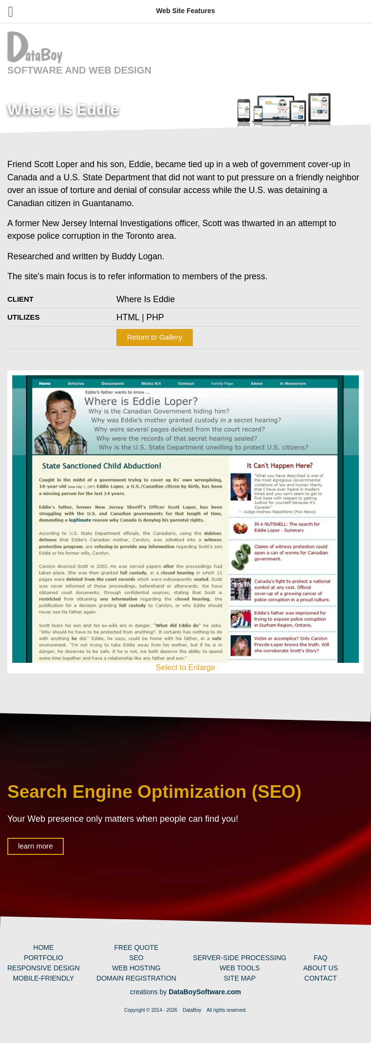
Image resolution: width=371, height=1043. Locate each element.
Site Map (240, 978)
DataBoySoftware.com (204, 992)
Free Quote (136, 947)
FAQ (320, 958)
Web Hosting (136, 968)
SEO (136, 958)
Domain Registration (136, 978)
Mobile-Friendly (43, 978)
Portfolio (43, 958)
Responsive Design (43, 968)
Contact (320, 978)
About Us (320, 968)
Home (43, 947)
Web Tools (240, 968)
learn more (35, 846)
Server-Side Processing (239, 958)
